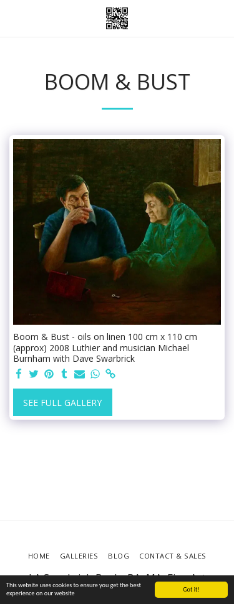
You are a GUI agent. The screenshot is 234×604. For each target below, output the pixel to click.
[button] (13, 18)
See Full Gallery (62, 402)
